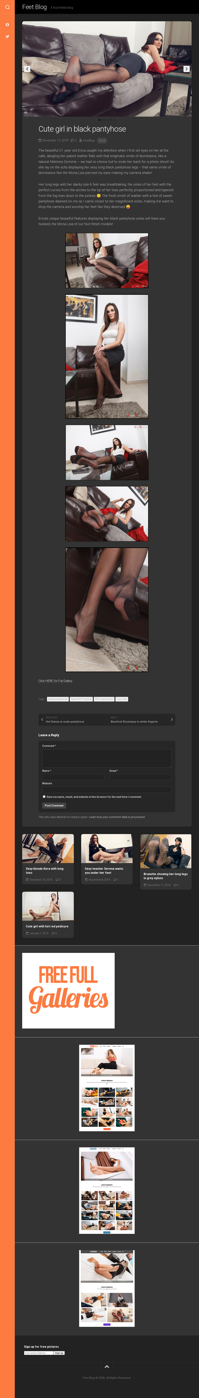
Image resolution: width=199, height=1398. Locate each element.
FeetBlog (89, 141)
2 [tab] (102, 121)
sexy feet (122, 700)
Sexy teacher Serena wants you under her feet (104, 872)
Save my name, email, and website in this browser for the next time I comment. (94, 798)
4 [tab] (108, 121)
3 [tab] (105, 121)
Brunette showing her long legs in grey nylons (166, 877)
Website (47, 784)
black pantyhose (58, 700)
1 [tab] (99, 121)
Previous (27, 70)
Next (186, 70)
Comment (49, 746)
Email (113, 771)
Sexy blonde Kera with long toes (44, 872)
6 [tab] (114, 121)
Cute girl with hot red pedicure (47, 927)
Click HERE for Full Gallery (59, 682)
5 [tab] (111, 121)
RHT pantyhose (104, 700)
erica (103, 141)
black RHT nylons (81, 700)
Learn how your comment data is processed (117, 818)
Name (46, 771)
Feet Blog (35, 7)
